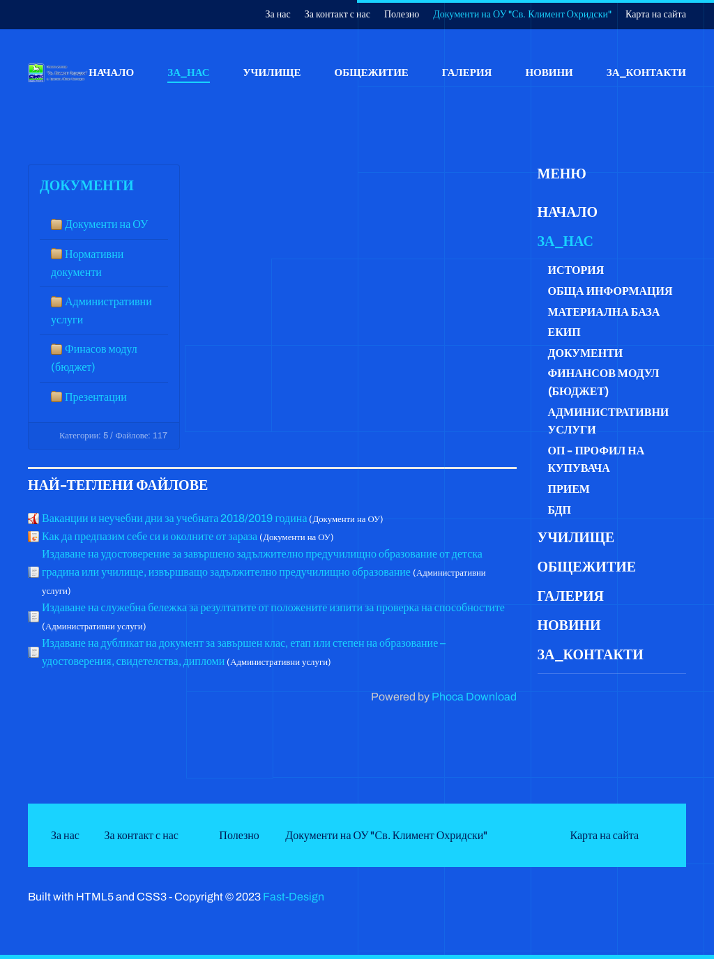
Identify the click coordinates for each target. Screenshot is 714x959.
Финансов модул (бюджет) (604, 382)
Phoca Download (474, 697)
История (576, 270)
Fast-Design (293, 897)
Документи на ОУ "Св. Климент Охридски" (522, 14)
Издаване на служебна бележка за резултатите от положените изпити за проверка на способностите (273, 607)
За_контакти (646, 72)
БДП (559, 509)
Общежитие (372, 72)
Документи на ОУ (106, 224)
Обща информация (610, 291)
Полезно (401, 14)
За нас (278, 14)
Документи (87, 185)
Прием (569, 489)
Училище (272, 72)
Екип (564, 332)
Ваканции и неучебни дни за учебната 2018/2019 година (174, 518)
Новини (548, 72)
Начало (111, 72)
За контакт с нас (337, 14)
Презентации (96, 397)
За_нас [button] (188, 72)
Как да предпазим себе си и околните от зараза (149, 536)
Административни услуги (608, 421)
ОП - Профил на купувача (596, 459)
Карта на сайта (655, 14)
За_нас (565, 241)
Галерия (467, 72)
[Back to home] (58, 72)
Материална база (604, 312)
